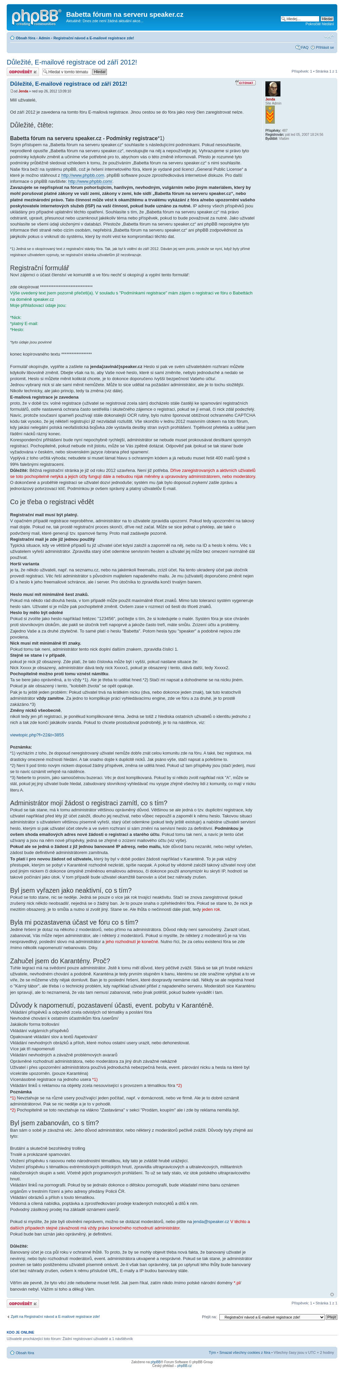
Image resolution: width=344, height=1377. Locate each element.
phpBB (155, 1362)
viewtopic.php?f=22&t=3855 (37, 734)
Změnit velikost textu (329, 37)
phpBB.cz (184, 1366)
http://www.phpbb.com (82, 175)
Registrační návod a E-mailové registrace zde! (93, 38)
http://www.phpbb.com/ (90, 181)
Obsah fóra (25, 38)
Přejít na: (209, 1317)
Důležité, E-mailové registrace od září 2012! (72, 62)
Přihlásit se (325, 47)
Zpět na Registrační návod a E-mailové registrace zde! (55, 1316)
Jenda (23, 91)
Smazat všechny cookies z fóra (244, 1352)
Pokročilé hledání (320, 24)
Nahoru (332, 1294)
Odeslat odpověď (23, 72)
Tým (212, 1352)
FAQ (304, 47)
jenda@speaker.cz (211, 1221)
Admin (44, 38)
